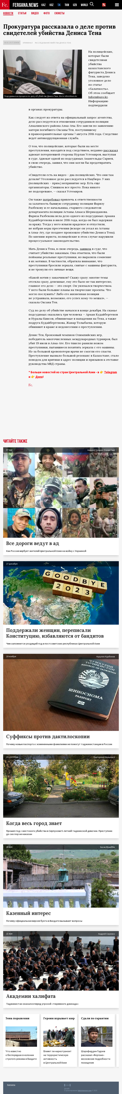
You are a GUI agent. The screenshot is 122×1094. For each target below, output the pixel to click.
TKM (67, 5)
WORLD (85, 5)
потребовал (51, 199)
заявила (85, 249)
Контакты (11, 1085)
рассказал (110, 150)
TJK (59, 5)
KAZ (43, 5)
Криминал (28, 43)
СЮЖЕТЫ (59, 13)
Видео (35, 13)
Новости (8, 13)
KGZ (52, 5)
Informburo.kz (98, 97)
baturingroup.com (85, 1090)
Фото (47, 13)
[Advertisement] (61, 415)
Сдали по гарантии (95, 1018)
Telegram (110, 372)
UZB (76, 5)
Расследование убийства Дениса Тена (53, 43)
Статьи (22, 13)
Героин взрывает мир (59, 1018)
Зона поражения (17, 1018)
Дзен (39, 377)
